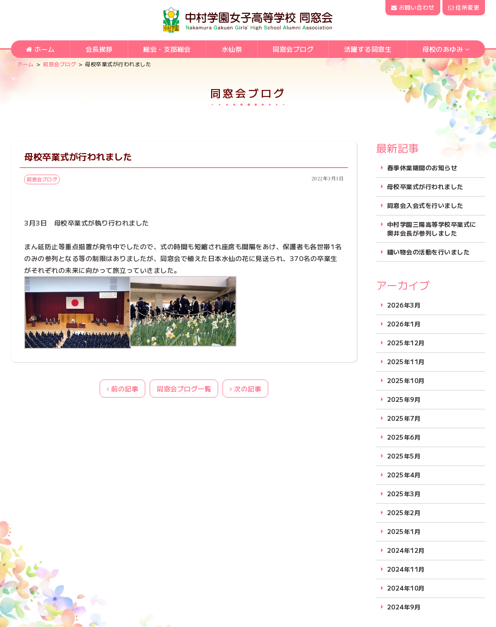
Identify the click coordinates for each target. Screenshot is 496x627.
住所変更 (463, 7)
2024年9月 (404, 607)
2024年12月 (406, 550)
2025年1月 (404, 531)
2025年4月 (404, 475)
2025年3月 (404, 494)
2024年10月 (406, 588)
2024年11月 (406, 569)
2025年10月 (406, 380)
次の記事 (245, 388)
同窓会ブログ (293, 49)
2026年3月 (404, 305)
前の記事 (122, 388)
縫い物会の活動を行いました (428, 252)
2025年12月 (406, 343)
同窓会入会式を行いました (425, 205)
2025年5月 (404, 456)
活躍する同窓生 (368, 49)
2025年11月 (406, 362)
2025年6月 (404, 437)
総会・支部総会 (167, 49)
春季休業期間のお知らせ (422, 168)
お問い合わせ (412, 7)
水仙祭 (232, 49)
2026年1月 (404, 324)
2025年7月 (404, 418)
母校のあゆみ (442, 49)
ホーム (40, 49)
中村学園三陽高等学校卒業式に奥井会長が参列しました (431, 228)
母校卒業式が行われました (425, 187)
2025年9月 (404, 399)
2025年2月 (404, 513)
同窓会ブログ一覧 (184, 388)
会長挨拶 (99, 49)
